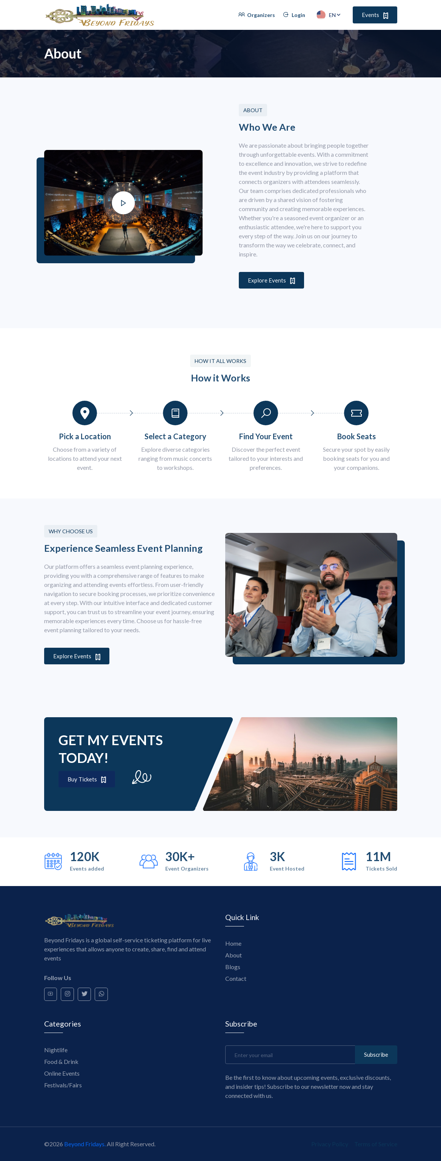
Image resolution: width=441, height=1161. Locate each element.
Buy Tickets (87, 779)
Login (294, 15)
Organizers (256, 15)
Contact (235, 978)
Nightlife (56, 1049)
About (233, 955)
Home (233, 943)
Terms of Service (375, 1143)
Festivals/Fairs (63, 1084)
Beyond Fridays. (85, 1143)
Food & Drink (61, 1061)
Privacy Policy (329, 1143)
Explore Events (271, 280)
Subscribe (376, 1054)
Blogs (232, 966)
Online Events (62, 1073)
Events (375, 15)
